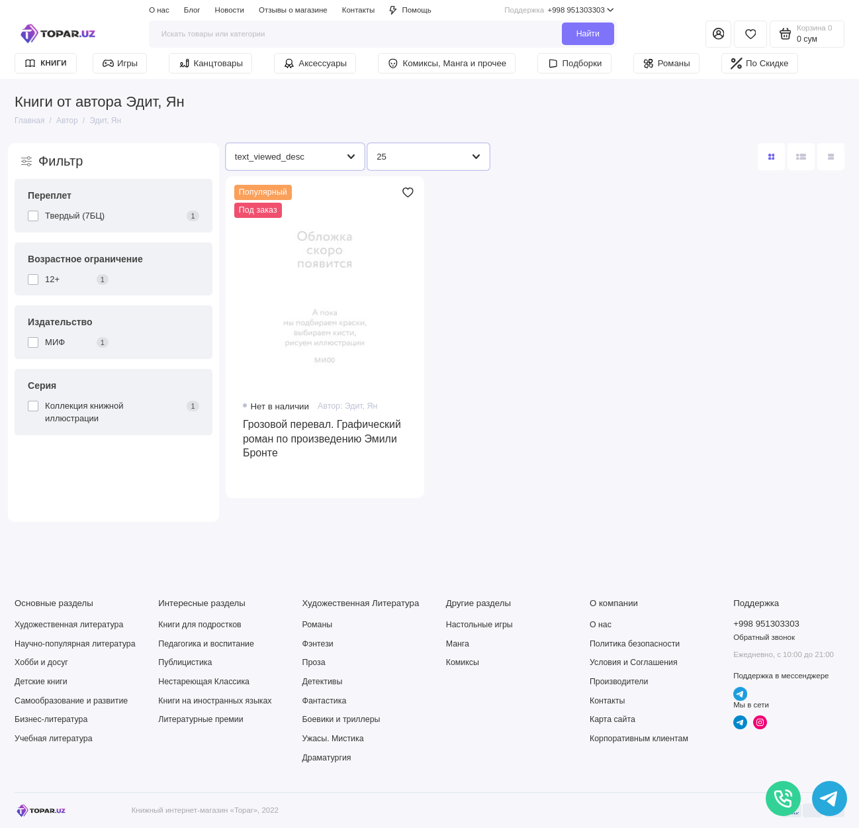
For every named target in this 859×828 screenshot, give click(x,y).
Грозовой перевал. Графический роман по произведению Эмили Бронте (322, 438)
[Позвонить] (783, 798)
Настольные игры (479, 624)
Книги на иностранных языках (214, 700)
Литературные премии (200, 719)
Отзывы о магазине (293, 10)
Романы (666, 64)
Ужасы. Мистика (333, 738)
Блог (192, 10)
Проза (314, 662)
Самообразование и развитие (71, 700)
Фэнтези (318, 643)
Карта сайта (612, 719)
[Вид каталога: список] (801, 156)
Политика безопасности (635, 643)
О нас (159, 10)
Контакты (358, 10)
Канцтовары (211, 64)
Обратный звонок (764, 637)
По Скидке (759, 64)
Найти (588, 33)
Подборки (574, 64)
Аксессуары (315, 64)
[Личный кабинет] (718, 34)
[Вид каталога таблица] (830, 156)
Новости (229, 10)
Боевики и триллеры (341, 719)
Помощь (410, 10)
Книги (45, 63)
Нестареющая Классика (203, 681)
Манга (457, 643)
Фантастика (324, 700)
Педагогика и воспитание (206, 643)
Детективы (322, 681)
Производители (619, 681)
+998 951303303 (559, 10)
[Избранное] (750, 34)
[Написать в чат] (829, 798)
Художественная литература (69, 624)
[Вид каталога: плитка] (771, 156)
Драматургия (326, 757)
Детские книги (41, 681)
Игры (120, 63)
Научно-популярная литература (75, 643)
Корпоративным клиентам (639, 738)
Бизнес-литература (51, 719)
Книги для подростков (199, 624)
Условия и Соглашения (634, 662)
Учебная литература (54, 738)
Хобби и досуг (41, 662)
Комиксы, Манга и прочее (446, 64)
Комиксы (462, 662)
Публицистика (185, 662)
